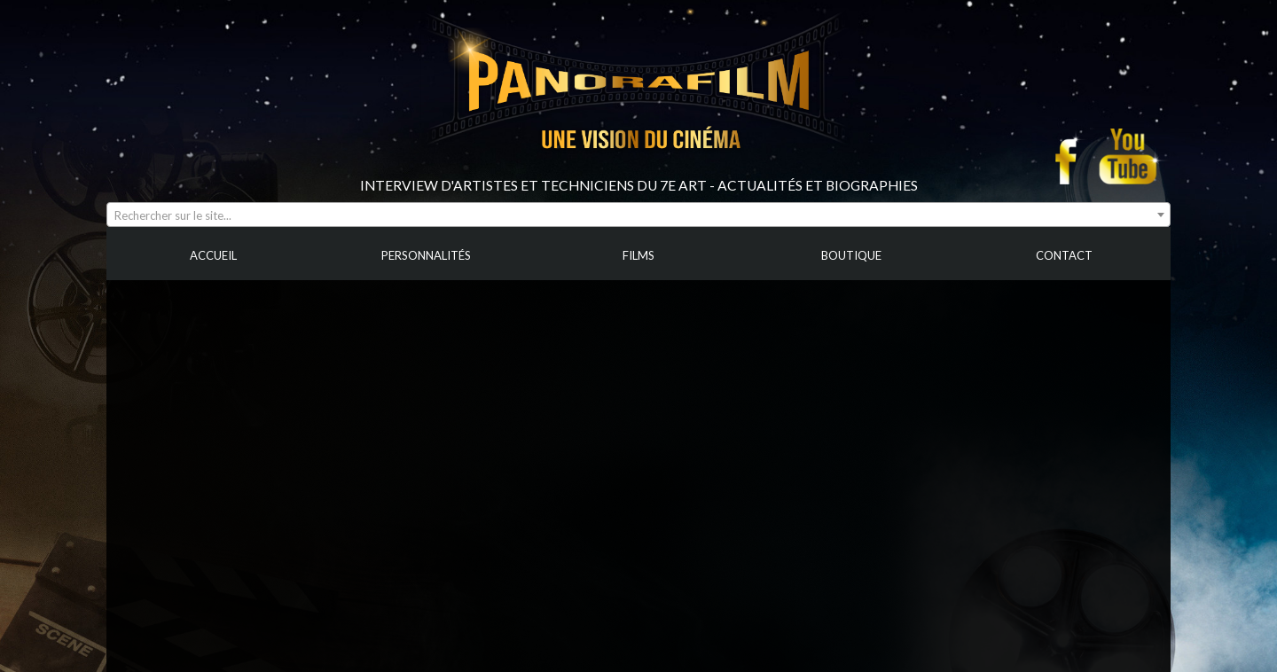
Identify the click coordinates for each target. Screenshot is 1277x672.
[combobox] (638, 214)
